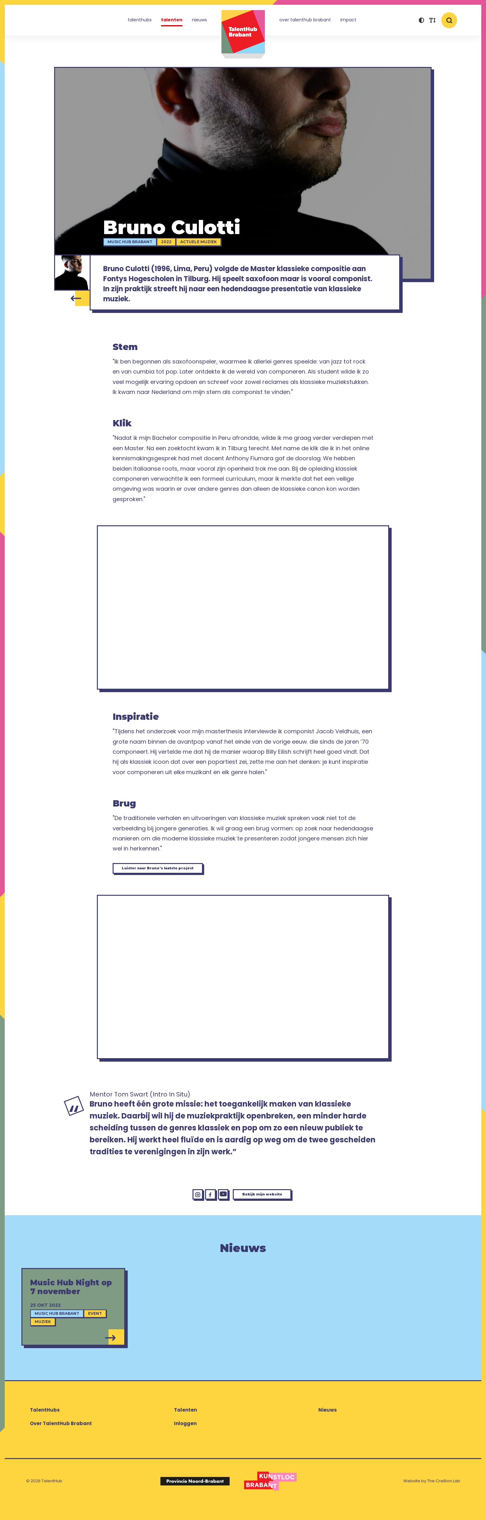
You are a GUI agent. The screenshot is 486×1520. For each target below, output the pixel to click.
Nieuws (199, 20)
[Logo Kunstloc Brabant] (270, 1498)
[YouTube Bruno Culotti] (215, 1209)
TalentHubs (140, 20)
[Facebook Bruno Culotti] (196, 1209)
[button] (421, 21)
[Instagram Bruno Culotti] (177, 1209)
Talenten (171, 20)
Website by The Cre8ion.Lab (431, 1498)
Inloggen (185, 1440)
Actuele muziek (204, 242)
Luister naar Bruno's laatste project (177, 877)
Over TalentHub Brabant (305, 20)
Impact (348, 20)
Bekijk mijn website (271, 1209)
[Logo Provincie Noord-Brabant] (195, 1498)
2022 (172, 242)
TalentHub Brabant (243, 34)
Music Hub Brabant (136, 242)
